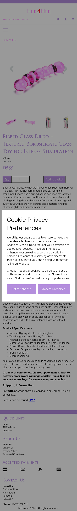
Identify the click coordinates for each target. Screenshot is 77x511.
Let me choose (21, 289)
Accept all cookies (53, 289)
